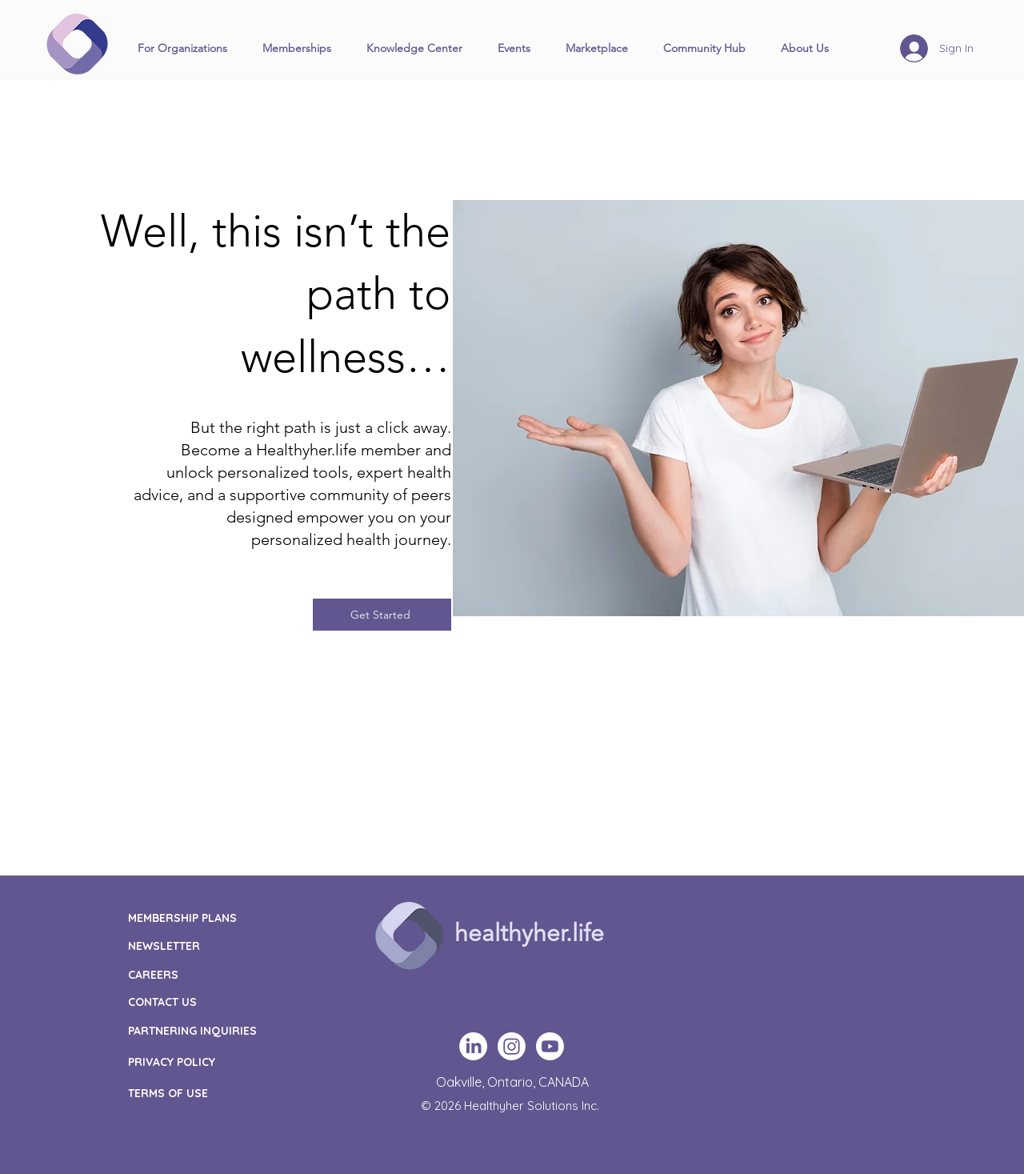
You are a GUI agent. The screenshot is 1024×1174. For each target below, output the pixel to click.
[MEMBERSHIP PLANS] (212, 917)
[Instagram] (512, 1046)
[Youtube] (550, 1046)
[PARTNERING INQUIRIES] (210, 1030)
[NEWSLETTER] (225, 945)
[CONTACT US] (225, 1002)
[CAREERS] (225, 974)
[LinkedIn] (473, 1046)
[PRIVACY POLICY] (210, 1061)
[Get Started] (382, 615)
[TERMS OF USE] (210, 1092)
